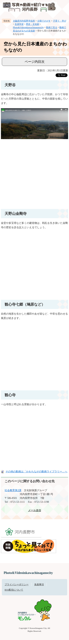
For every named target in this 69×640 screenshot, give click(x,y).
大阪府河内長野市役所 (24, 21)
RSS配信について (14, 589)
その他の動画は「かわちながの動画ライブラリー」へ (36, 471)
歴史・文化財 (32, 24)
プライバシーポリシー (17, 584)
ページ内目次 (35, 62)
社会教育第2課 (13, 490)
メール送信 (34, 510)
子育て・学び (59, 21)
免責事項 (39, 584)
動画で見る (51, 27)
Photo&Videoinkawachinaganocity (28, 27)
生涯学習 (19, 24)
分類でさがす (44, 21)
